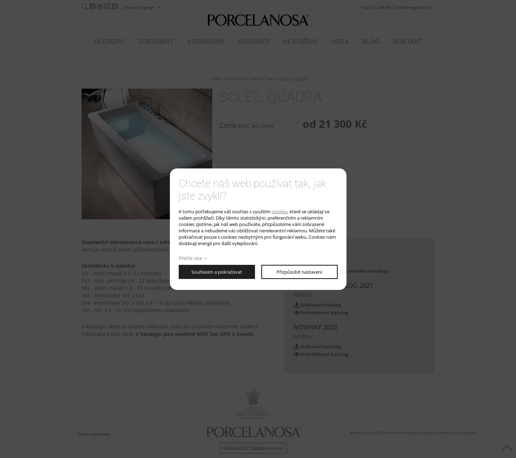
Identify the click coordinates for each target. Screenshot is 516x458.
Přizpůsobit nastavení (299, 272)
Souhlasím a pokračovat (216, 272)
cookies (279, 211)
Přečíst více (190, 258)
